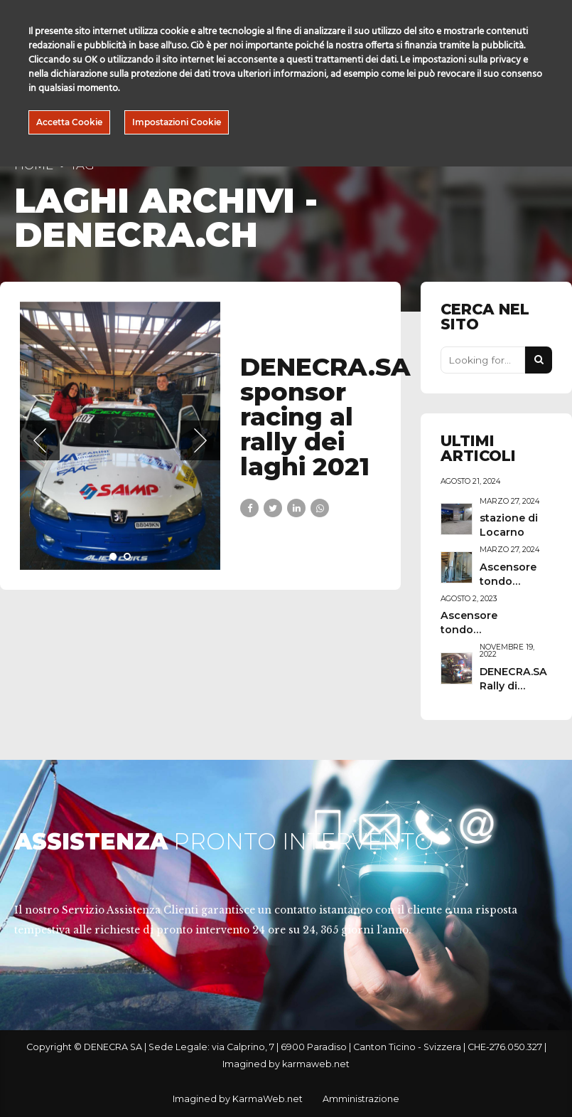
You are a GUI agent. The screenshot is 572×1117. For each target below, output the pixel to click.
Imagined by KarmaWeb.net (238, 1099)
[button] (40, 440)
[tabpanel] (120, 436)
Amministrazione (361, 1099)
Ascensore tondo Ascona (508, 581)
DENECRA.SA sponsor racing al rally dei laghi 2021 (325, 417)
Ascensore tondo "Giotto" (469, 629)
